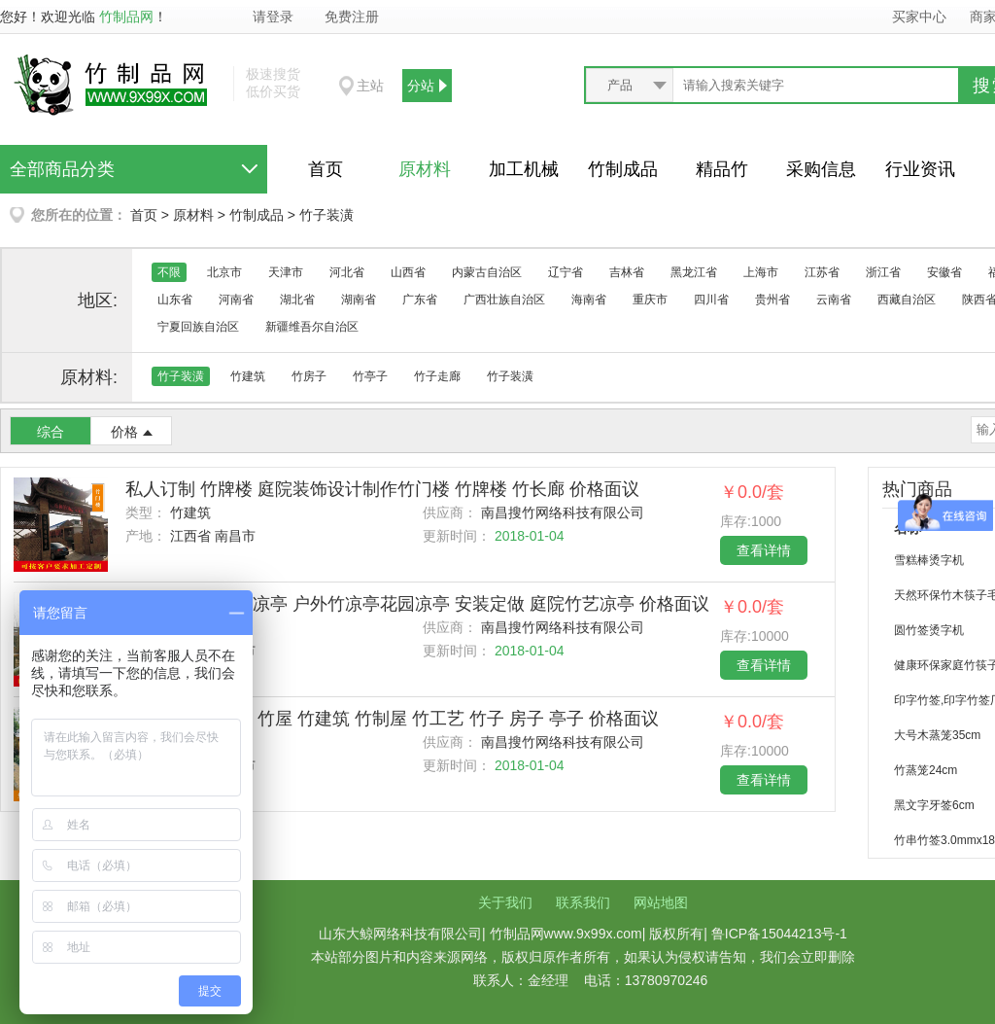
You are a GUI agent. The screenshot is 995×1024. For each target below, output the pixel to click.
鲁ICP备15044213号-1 (779, 933)
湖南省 (358, 299)
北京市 (224, 272)
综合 (50, 432)
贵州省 (772, 299)
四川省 (711, 299)
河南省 (236, 299)
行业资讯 (920, 169)
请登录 (273, 16)
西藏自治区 (906, 299)
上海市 (760, 272)
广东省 (419, 299)
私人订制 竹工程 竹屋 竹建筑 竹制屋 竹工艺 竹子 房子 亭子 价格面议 (392, 718)
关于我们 (505, 902)
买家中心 (919, 16)
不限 (169, 272)
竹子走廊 (437, 376)
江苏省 (822, 272)
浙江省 (883, 272)
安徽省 (944, 272)
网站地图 (661, 902)
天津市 (285, 272)
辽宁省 (565, 272)
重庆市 (650, 299)
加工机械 (524, 169)
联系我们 (583, 902)
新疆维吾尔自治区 (312, 327)
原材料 (424, 169)
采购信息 (821, 169)
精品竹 (722, 169)
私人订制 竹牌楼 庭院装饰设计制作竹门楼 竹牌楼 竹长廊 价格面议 (382, 489)
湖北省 (297, 299)
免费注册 (352, 16)
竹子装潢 (326, 215)
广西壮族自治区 (504, 299)
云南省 (833, 299)
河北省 (346, 272)
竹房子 (309, 376)
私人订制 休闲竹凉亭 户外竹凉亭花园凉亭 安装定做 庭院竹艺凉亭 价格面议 (417, 604)
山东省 (174, 299)
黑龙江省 (693, 272)
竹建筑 (247, 376)
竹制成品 (623, 169)
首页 (325, 169)
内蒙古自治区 (487, 272)
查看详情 (764, 550)
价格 (124, 432)
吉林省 (626, 272)
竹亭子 (370, 376)
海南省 (588, 299)
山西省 (408, 272)
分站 (420, 85)
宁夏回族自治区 (198, 327)
